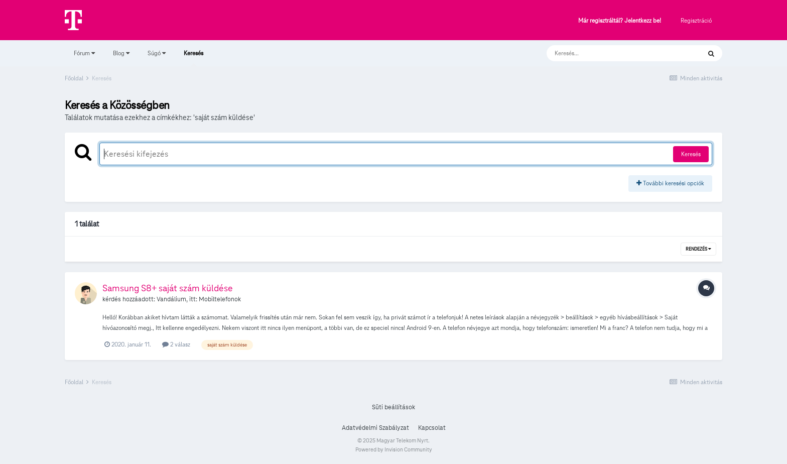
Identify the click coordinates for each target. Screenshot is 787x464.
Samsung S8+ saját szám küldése (167, 288)
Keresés (193, 57)
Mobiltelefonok (220, 299)
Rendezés (698, 249)
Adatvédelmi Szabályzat (375, 428)
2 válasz (176, 344)
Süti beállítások (393, 407)
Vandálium (171, 299)
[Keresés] (614, 53)
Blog (121, 53)
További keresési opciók (670, 183)
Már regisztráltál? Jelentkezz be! (619, 21)
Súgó (157, 53)
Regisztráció (696, 20)
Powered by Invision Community (393, 449)
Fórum (84, 53)
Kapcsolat (432, 428)
